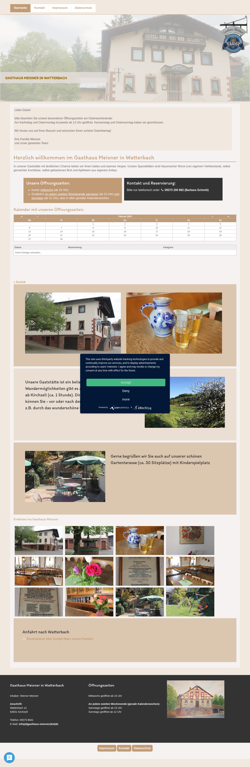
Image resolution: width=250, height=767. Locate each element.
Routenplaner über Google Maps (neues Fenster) (60, 638)
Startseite (20, 7)
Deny (125, 391)
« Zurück (20, 282)
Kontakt (39, 7)
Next (246, 55)
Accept (126, 382)
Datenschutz (83, 7)
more (126, 399)
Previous (3, 55)
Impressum (59, 7)
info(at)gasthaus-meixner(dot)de (38, 724)
